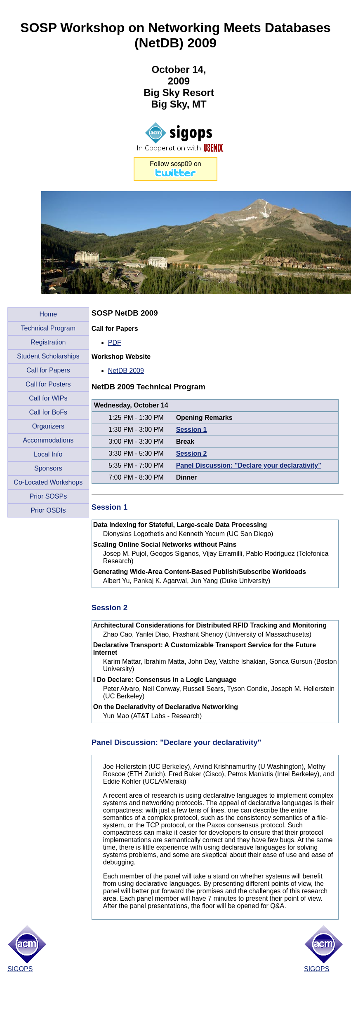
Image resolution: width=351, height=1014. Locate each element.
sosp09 (181, 163)
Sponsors (48, 468)
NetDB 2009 (126, 370)
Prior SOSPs (48, 496)
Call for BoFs (48, 412)
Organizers (48, 426)
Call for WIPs (48, 398)
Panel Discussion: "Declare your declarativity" (248, 465)
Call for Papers (48, 370)
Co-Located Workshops (48, 482)
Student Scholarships (48, 356)
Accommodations (48, 440)
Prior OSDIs (48, 510)
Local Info (48, 454)
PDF (114, 342)
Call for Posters (48, 384)
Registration (48, 342)
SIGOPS (20, 968)
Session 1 (191, 429)
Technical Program (48, 328)
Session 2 (191, 453)
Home (48, 314)
